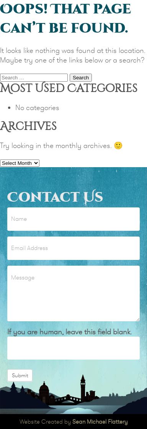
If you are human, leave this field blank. (69, 332)
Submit (20, 375)
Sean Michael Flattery (99, 421)
